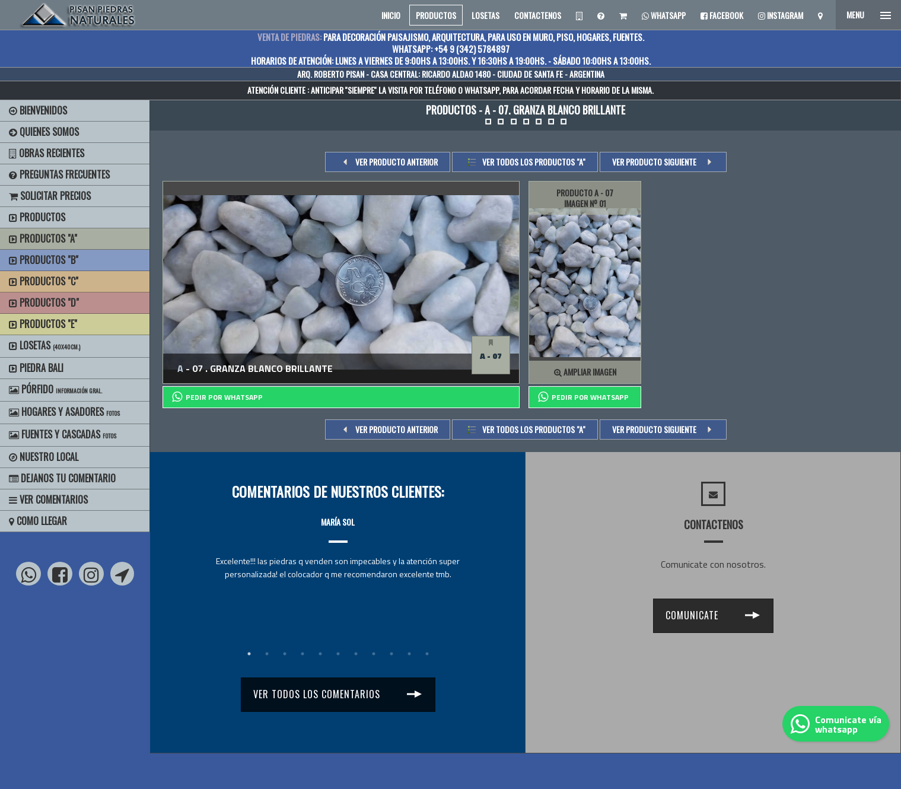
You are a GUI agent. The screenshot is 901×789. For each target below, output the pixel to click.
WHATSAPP (481, 90)
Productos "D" (44, 302)
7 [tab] (356, 654)
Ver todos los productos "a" (533, 161)
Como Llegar (38, 521)
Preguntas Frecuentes (59, 174)
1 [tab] (249, 654)
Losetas (44, 345)
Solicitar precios (50, 196)
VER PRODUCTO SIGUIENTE (654, 161)
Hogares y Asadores (64, 412)
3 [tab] (285, 654)
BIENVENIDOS (38, 110)
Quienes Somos (44, 132)
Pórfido (55, 389)
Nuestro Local (43, 457)
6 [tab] (338, 654)
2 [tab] (267, 654)
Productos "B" (43, 260)
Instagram (780, 15)
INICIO (390, 15)
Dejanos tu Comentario (62, 478)
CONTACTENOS (537, 15)
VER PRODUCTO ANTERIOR (396, 161)
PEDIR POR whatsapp (217, 397)
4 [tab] (302, 654)
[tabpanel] (338, 537)
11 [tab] (427, 654)
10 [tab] (409, 654)
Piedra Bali (36, 368)
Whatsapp (664, 15)
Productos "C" (43, 281)
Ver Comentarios (48, 499)
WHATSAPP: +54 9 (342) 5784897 (451, 49)
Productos (37, 217)
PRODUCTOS (436, 15)
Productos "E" (43, 324)
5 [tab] (320, 654)
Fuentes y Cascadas (62, 434)
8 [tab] (374, 654)
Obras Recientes (46, 153)
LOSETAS (485, 15)
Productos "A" (43, 238)
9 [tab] (391, 654)
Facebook (722, 15)
